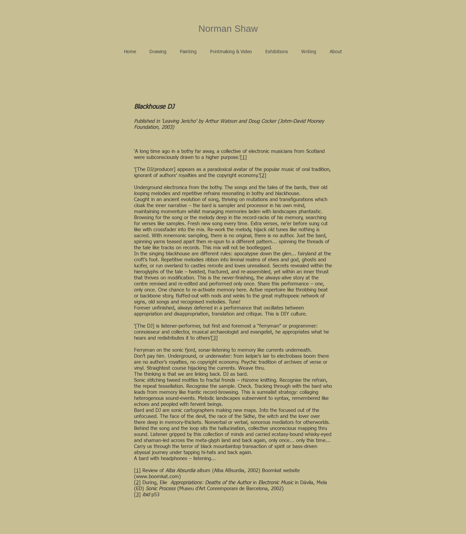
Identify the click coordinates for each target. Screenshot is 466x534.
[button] (158, 51)
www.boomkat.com (157, 476)
